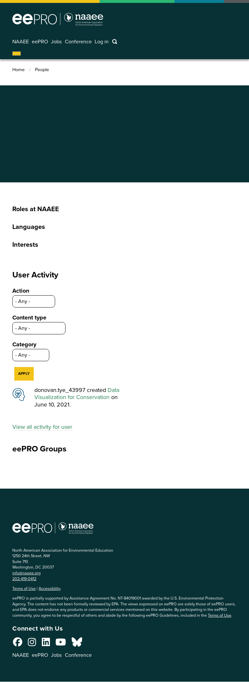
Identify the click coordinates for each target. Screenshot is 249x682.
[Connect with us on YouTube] (60, 643)
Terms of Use (24, 588)
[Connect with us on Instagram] (32, 643)
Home (18, 69)
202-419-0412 (24, 579)
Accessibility (50, 588)
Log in (102, 41)
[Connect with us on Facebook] (17, 643)
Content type (29, 317)
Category (24, 344)
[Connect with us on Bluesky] (77, 643)
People (42, 69)
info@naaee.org (26, 573)
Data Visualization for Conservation (76, 394)
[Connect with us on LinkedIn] (46, 643)
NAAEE (20, 41)
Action (20, 291)
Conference (78, 41)
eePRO (40, 41)
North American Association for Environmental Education (57, 19)
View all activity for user (42, 427)
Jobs (56, 41)
